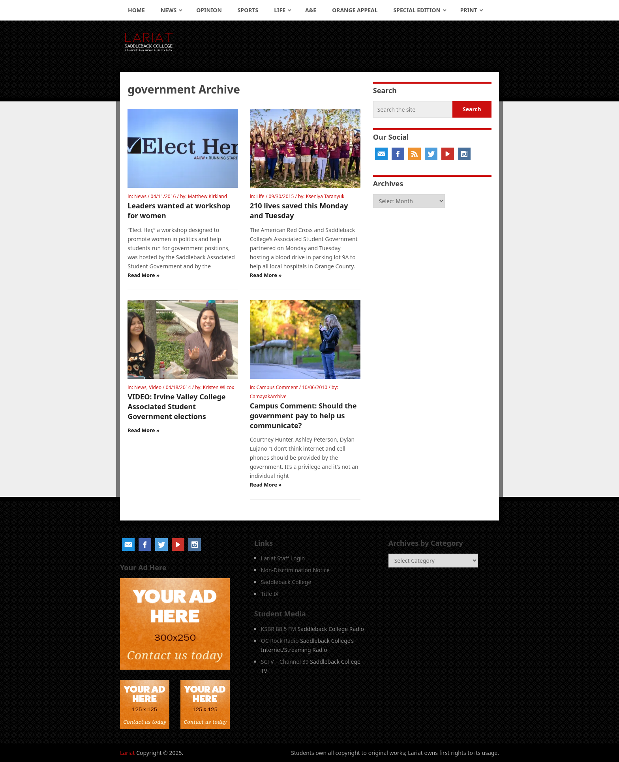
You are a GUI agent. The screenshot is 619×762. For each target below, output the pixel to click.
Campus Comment (277, 387)
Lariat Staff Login (283, 558)
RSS (414, 154)
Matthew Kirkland (207, 196)
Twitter (431, 154)
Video (155, 387)
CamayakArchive (268, 396)
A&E (310, 10)
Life (279, 10)
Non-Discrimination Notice (295, 570)
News (168, 10)
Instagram (464, 154)
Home (136, 10)
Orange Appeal (354, 10)
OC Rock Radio (280, 640)
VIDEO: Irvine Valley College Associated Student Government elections (176, 406)
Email (381, 154)
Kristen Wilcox (218, 387)
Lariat (127, 752)
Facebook (398, 154)
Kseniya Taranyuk (325, 196)
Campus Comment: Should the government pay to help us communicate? (303, 415)
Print (468, 10)
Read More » (143, 275)
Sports (248, 10)
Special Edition (417, 10)
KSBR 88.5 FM (278, 629)
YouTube (447, 154)
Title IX (270, 593)
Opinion (209, 10)
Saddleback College (286, 582)
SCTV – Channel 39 (285, 661)
